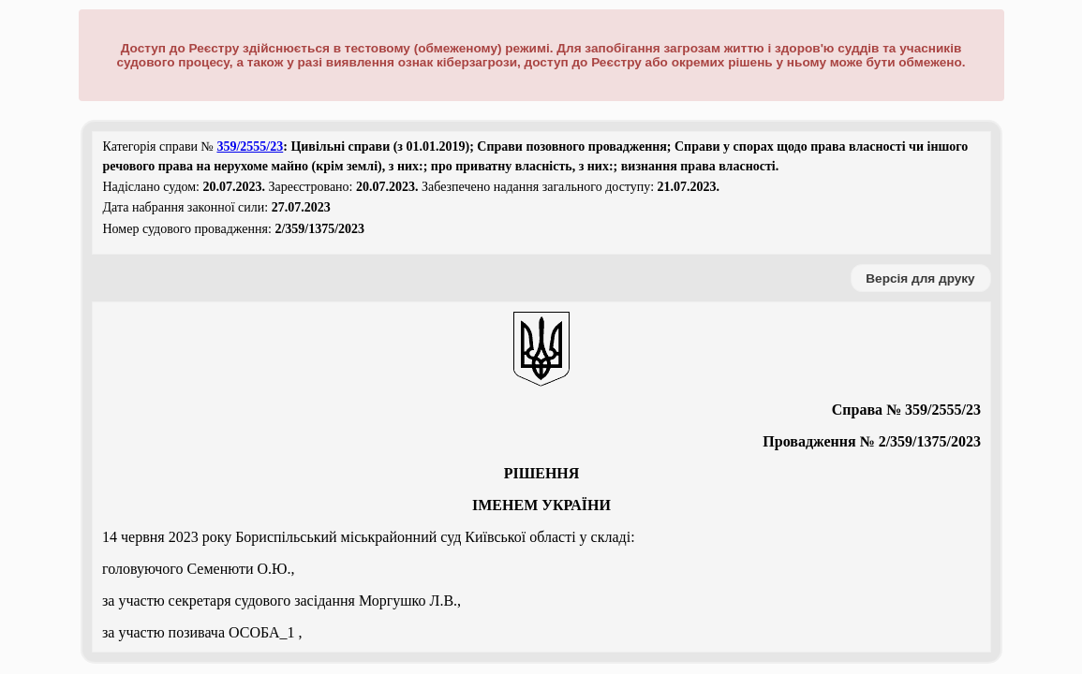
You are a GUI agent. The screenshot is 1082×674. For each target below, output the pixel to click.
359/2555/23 (249, 146)
